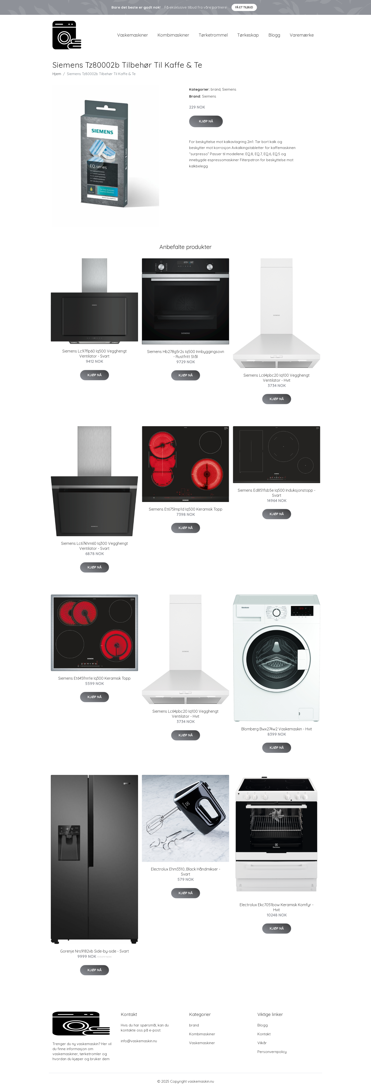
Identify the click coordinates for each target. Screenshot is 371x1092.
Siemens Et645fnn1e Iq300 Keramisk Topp (94, 680)
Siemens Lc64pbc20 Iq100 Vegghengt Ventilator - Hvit (276, 380)
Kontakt (264, 1036)
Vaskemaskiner (132, 36)
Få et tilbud (244, 7)
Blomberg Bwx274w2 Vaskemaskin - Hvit (276, 731)
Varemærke (302, 36)
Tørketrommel (213, 36)
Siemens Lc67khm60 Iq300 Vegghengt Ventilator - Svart (94, 548)
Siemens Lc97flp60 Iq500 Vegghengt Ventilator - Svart (94, 356)
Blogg (274, 36)
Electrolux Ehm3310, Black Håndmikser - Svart (185, 874)
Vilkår (262, 1045)
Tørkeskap (248, 36)
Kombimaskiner (173, 36)
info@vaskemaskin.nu (139, 1043)
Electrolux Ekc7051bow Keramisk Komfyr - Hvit (276, 910)
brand (215, 91)
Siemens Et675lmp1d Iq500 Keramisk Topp (185, 511)
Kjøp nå (206, 123)
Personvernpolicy (272, 1054)
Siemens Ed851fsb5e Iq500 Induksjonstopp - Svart (276, 495)
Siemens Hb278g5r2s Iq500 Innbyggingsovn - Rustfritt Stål (185, 356)
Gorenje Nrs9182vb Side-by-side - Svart (94, 953)
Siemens (229, 91)
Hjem (56, 76)
